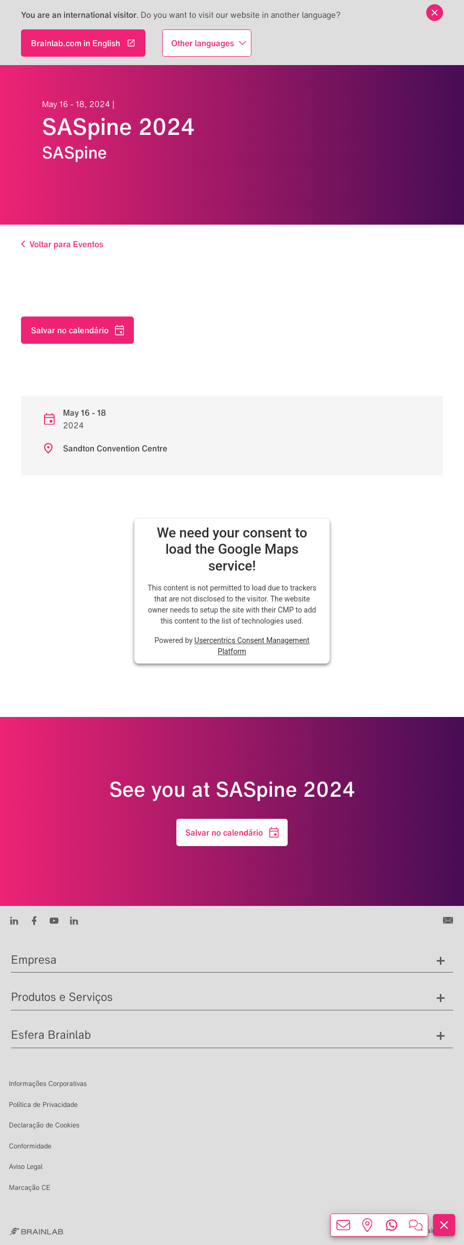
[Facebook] (34, 919)
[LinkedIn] (14, 919)
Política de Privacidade (43, 1104)
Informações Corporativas (48, 1083)
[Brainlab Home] (36, 1231)
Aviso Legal (26, 1166)
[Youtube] (54, 919)
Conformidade (30, 1146)
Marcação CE (29, 1187)
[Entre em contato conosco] (449, 919)
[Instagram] (74, 919)
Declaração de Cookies (44, 1125)
